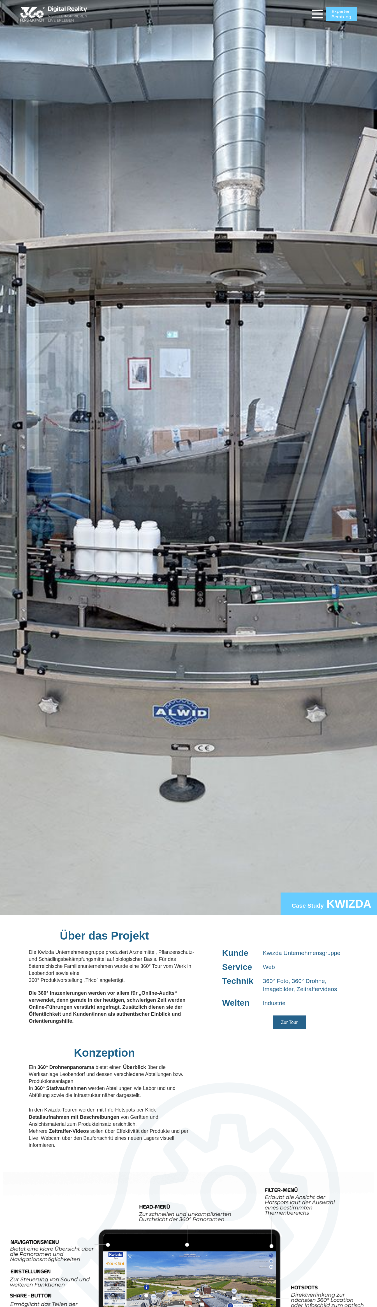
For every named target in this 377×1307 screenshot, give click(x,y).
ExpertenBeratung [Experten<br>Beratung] (341, 14)
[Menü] (317, 14)
